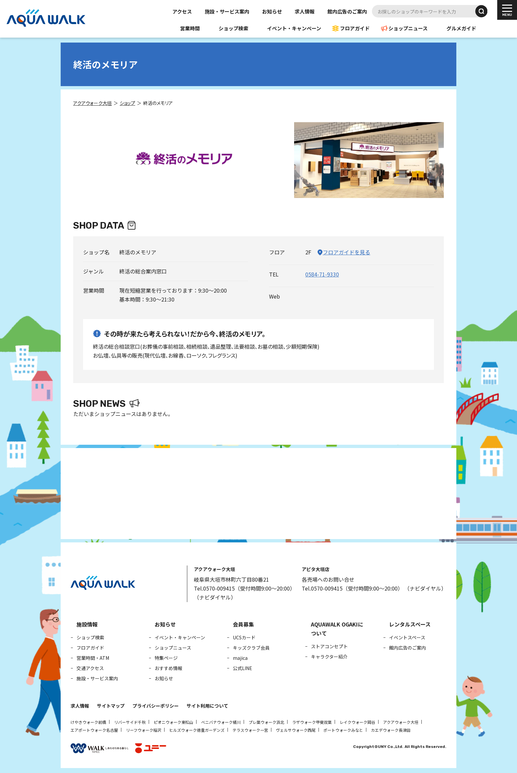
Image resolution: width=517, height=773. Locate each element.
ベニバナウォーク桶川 (221, 722)
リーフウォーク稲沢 (143, 730)
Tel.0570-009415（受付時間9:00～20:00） (244, 588)
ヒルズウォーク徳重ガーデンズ (197, 730)
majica (240, 658)
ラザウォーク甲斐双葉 (312, 722)
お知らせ (272, 11)
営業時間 (190, 28)
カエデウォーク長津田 (391, 730)
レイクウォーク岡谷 (357, 722)
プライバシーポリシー (156, 705)
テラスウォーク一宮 (250, 730)
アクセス (182, 11)
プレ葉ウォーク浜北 (266, 722)
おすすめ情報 (168, 668)
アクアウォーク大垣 (400, 722)
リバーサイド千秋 (130, 722)
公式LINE (242, 668)
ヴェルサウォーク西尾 (296, 730)
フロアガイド (355, 28)
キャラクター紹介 (329, 656)
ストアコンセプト (329, 646)
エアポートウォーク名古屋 (94, 730)
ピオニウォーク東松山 (173, 722)
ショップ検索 (233, 28)
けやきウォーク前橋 (88, 722)
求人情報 (305, 11)
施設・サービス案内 (227, 11)
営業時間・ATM (92, 658)
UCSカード (244, 637)
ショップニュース (408, 28)
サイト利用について (207, 705)
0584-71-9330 (322, 274)
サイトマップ (111, 705)
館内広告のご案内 (347, 11)
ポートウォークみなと (343, 730)
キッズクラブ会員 (251, 647)
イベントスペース (407, 637)
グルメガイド (461, 28)
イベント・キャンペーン (294, 28)
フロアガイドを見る (346, 252)
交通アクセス (90, 668)
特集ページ (166, 658)
